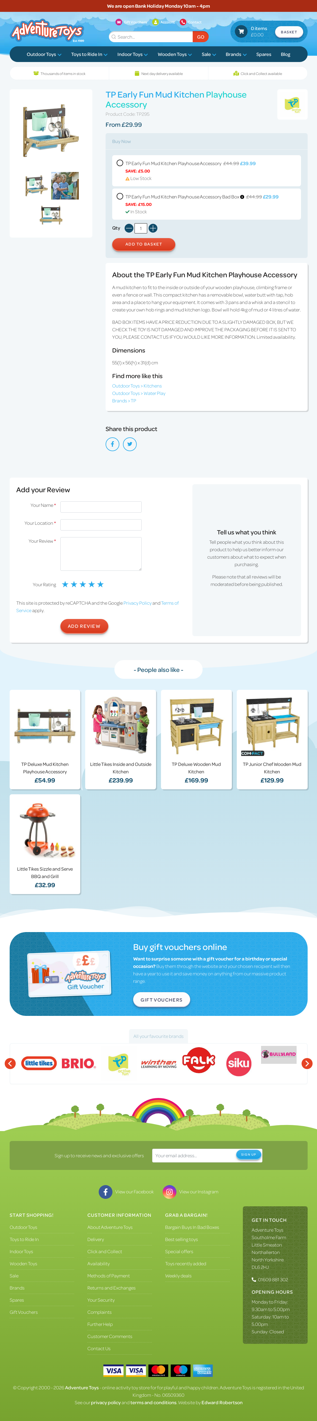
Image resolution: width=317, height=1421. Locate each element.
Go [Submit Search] (200, 37)
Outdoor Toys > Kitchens (137, 386)
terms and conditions (153, 1402)
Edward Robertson (222, 1402)
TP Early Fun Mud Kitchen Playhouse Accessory (207, 171)
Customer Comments (109, 1336)
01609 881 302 (273, 1279)
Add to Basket (143, 244)
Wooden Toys (175, 54)
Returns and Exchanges (111, 1288)
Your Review (42, 541)
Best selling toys (181, 1239)
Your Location (40, 523)
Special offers (179, 1251)
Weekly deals (178, 1275)
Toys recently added (185, 1263)
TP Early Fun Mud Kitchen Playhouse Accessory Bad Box (207, 204)
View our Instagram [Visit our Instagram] (190, 1191)
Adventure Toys (267, 1230)
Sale (209, 54)
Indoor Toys (132, 54)
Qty (116, 228)
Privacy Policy (137, 603)
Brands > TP (124, 400)
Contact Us (99, 1348)
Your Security (101, 1300)
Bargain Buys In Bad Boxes (192, 1227)
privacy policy (106, 1402)
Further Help (100, 1324)
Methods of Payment (108, 1275)
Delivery (95, 1239)
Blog (285, 54)
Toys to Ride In (89, 54)
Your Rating (44, 584)
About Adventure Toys (110, 1227)
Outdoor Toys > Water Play (138, 393)
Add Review (84, 626)
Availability (98, 1263)
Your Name (43, 505)
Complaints (99, 1312)
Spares (263, 54)
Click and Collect (104, 1251)
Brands (236, 54)
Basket (289, 31)
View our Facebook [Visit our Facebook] (126, 1191)
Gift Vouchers (162, 1000)
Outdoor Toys (44, 54)
